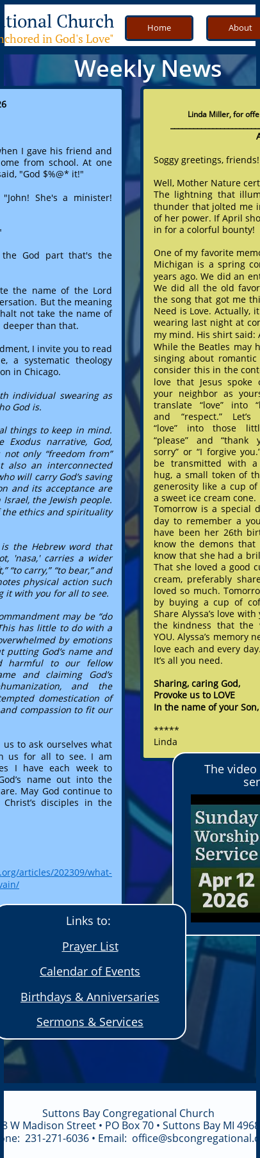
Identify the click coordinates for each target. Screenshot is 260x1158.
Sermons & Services (90, 1021)
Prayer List (90, 946)
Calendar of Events (90, 971)
